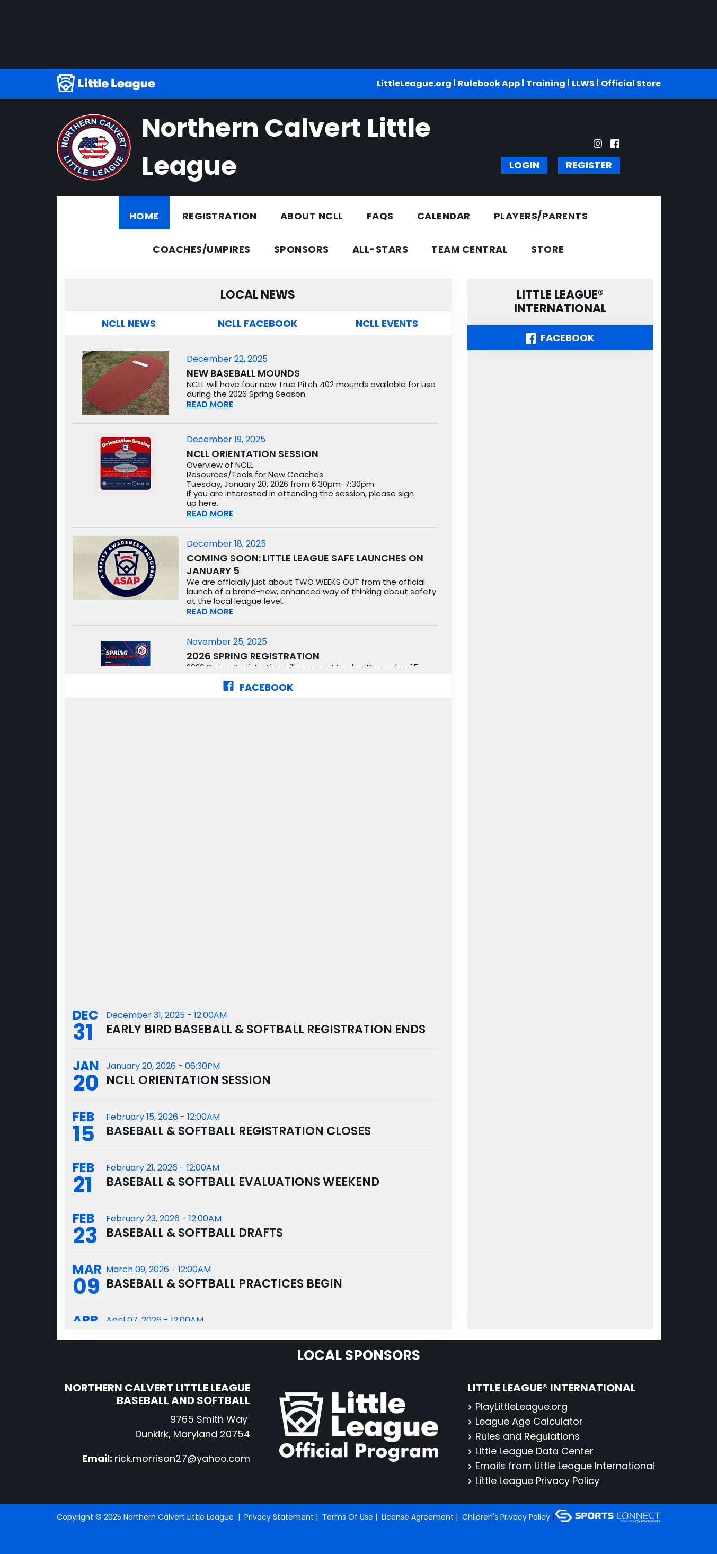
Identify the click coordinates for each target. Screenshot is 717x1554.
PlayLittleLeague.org (517, 1406)
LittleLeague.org (414, 83)
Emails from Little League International (560, 1465)
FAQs (380, 215)
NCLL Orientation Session (252, 454)
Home (144, 215)
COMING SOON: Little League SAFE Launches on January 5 (305, 564)
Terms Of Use (347, 1517)
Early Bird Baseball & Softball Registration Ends (266, 1029)
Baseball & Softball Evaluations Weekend (242, 1182)
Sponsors (301, 249)
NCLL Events (387, 323)
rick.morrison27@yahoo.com (182, 1458)
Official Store (631, 83)
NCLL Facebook (257, 323)
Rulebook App (489, 83)
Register (589, 165)
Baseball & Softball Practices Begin (224, 1283)
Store (547, 249)
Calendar (444, 215)
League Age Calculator (525, 1421)
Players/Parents (541, 215)
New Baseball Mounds (243, 373)
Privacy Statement (279, 1517)
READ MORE (210, 404)
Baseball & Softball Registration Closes (238, 1131)
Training (545, 83)
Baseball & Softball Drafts (194, 1233)
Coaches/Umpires (202, 249)
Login (524, 165)
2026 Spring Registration (253, 656)
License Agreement (418, 1517)
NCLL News (129, 323)
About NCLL (311, 215)
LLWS (583, 83)
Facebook (258, 687)
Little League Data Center (530, 1451)
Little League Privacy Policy (533, 1480)
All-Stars (380, 249)
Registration (219, 215)
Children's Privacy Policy (506, 1517)
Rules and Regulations (523, 1436)
